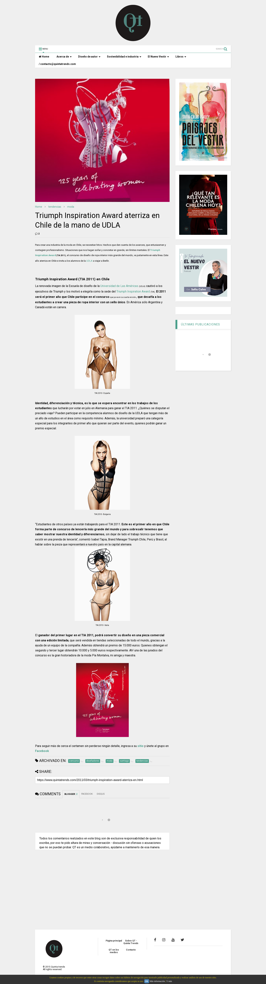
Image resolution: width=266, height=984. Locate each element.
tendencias (54, 206)
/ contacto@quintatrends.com (57, 63)
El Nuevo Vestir (158, 56)
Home (44, 56)
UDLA (89, 260)
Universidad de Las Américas (119, 286)
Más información (157, 981)
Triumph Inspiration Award (133, 291)
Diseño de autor (89, 56)
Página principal (114, 940)
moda (70, 206)
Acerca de (64, 56)
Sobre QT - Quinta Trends (130, 942)
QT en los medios (114, 951)
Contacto (131, 950)
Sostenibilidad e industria (124, 56)
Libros (180, 56)
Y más (169, 981)
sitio (140, 746)
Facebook (42, 751)
